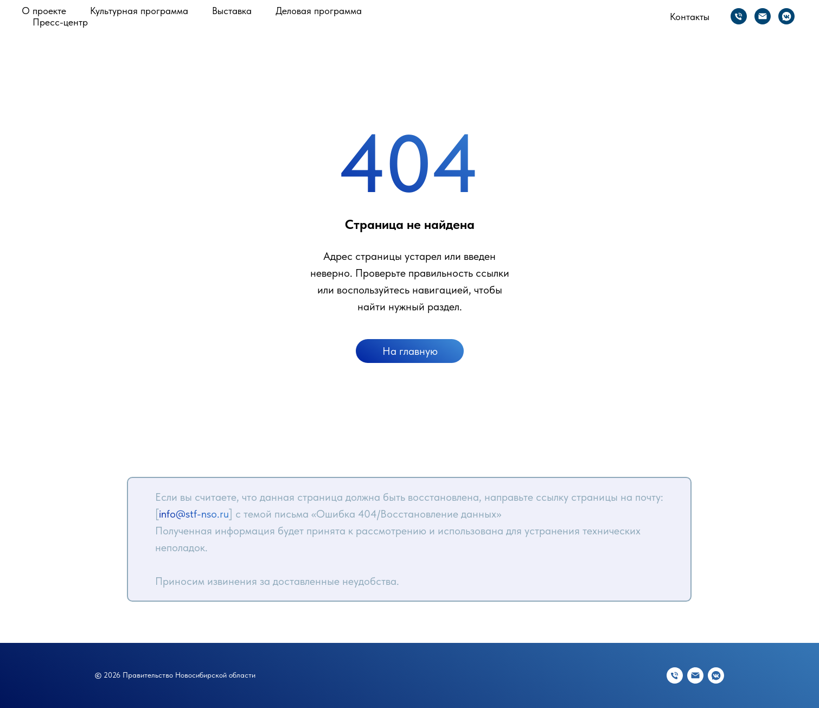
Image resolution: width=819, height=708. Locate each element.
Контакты (689, 16)
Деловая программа (319, 10)
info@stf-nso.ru (194, 513)
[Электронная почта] (762, 16)
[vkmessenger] (786, 16)
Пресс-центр (60, 22)
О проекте (44, 10)
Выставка (232, 10)
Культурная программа (139, 10)
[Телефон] (739, 16)
